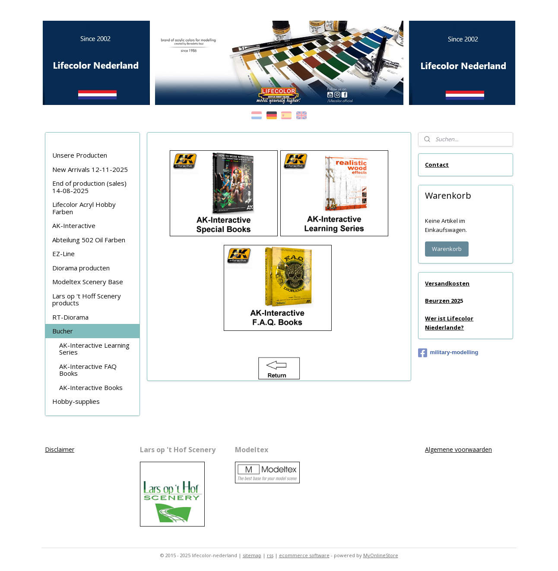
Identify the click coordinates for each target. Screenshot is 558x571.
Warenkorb (447, 249)
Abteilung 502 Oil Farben (88, 239)
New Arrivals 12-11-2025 (90, 169)
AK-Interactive (73, 225)
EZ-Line (63, 253)
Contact (437, 164)
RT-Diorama (70, 317)
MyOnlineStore (380, 555)
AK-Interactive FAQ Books (88, 370)
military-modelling (448, 353)
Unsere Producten (79, 155)
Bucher (62, 331)
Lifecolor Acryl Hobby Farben (84, 208)
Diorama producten (81, 267)
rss (270, 555)
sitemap (252, 555)
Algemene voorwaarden (458, 449)
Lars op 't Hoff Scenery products (86, 300)
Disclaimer (59, 449)
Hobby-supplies (76, 401)
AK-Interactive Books (91, 387)
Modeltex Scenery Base (87, 281)
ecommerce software (304, 555)
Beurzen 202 (442, 301)
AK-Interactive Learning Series (94, 349)
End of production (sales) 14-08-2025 (89, 187)
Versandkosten (447, 283)
